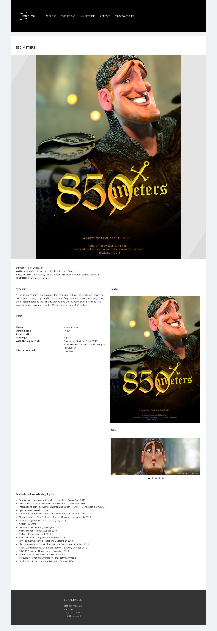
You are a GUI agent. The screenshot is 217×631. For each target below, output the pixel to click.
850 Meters (25, 47)
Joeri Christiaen (37, 579)
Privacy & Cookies (124, 16)
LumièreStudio (87, 16)
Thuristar (52, 579)
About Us (51, 16)
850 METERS (21, 579)
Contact (105, 16)
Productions (68, 16)
